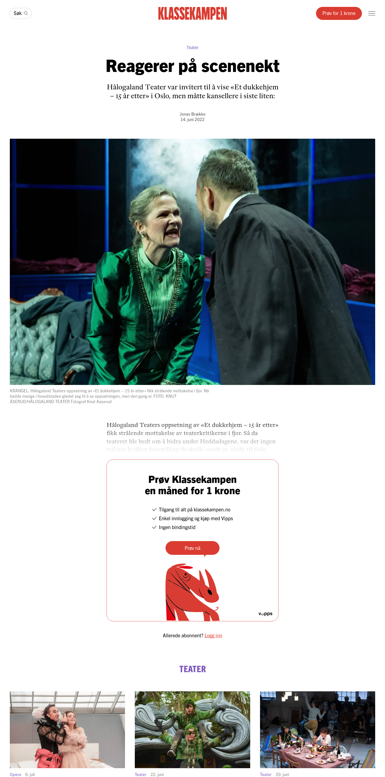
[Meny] (371, 13)
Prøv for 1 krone (339, 13)
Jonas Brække (193, 113)
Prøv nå (192, 548)
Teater (192, 47)
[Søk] (20, 13)
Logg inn (213, 635)
